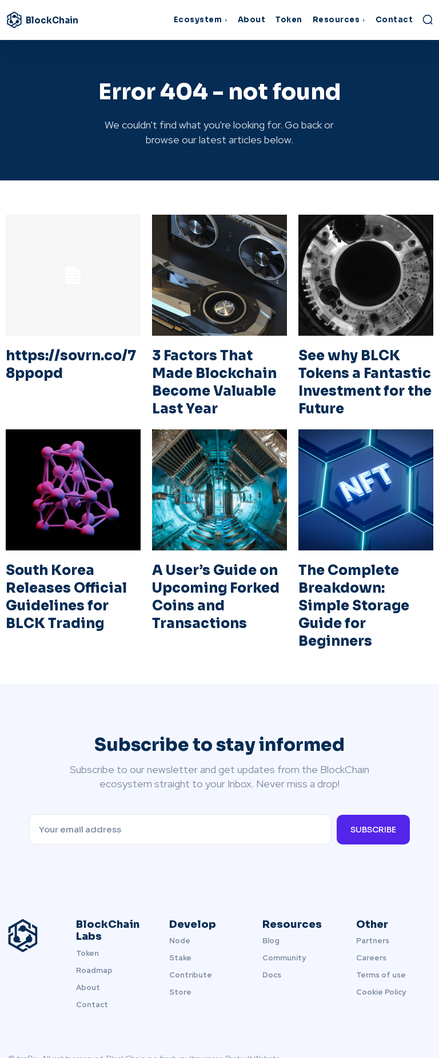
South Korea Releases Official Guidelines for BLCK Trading (72, 571)
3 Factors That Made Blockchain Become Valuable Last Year (212, 367)
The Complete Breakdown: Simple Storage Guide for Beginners (357, 578)
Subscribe (373, 787)
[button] (427, 19)
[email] (180, 787)
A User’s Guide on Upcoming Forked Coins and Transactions (205, 578)
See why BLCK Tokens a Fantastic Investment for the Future (363, 374)
